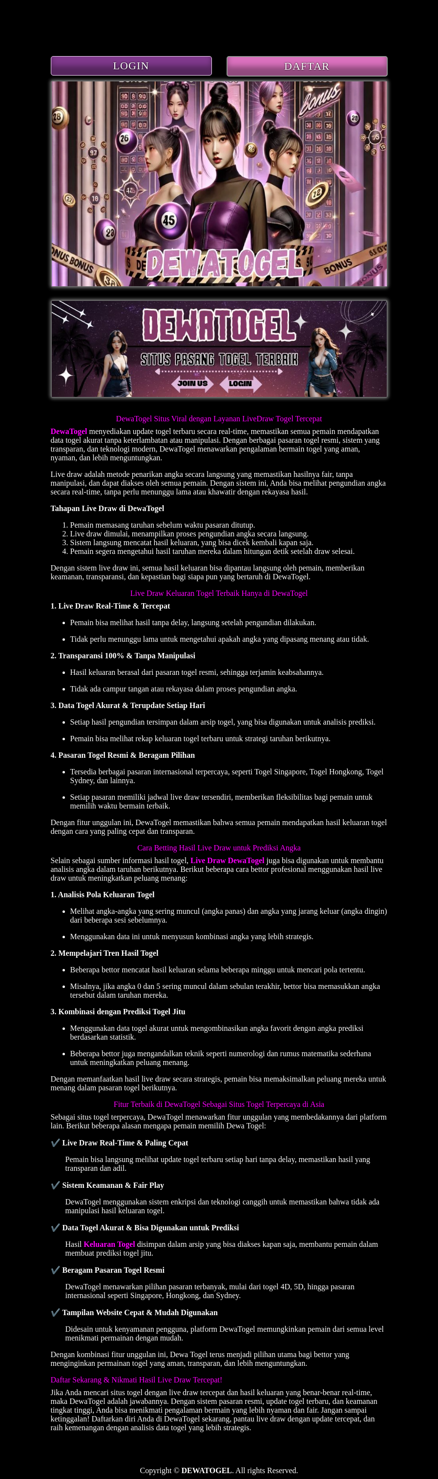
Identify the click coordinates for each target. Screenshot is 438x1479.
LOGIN (131, 65)
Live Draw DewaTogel (227, 860)
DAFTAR (307, 66)
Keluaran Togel (109, 1244)
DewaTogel (69, 431)
